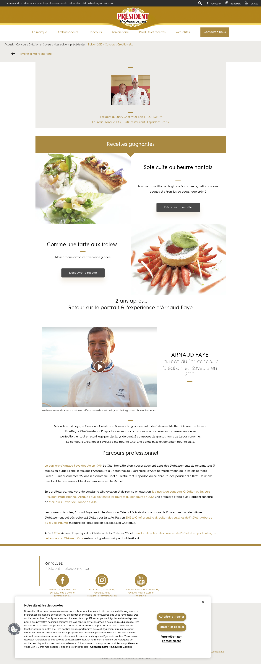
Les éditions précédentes (70, 44)
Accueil (9, 44)
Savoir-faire (120, 32)
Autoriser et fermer (171, 617)
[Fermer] (203, 602)
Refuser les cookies (171, 627)
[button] (14, 629)
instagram (101, 580)
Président (133, 17)
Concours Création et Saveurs (34, 44)
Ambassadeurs (67, 32)
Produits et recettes (152, 32)
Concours (95, 32)
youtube (141, 580)
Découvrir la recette (178, 207)
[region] (113, 627)
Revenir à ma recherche (35, 54)
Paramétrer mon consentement (171, 639)
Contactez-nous (215, 32)
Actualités (183, 32)
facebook (62, 580)
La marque (39, 32)
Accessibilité (217, 652)
